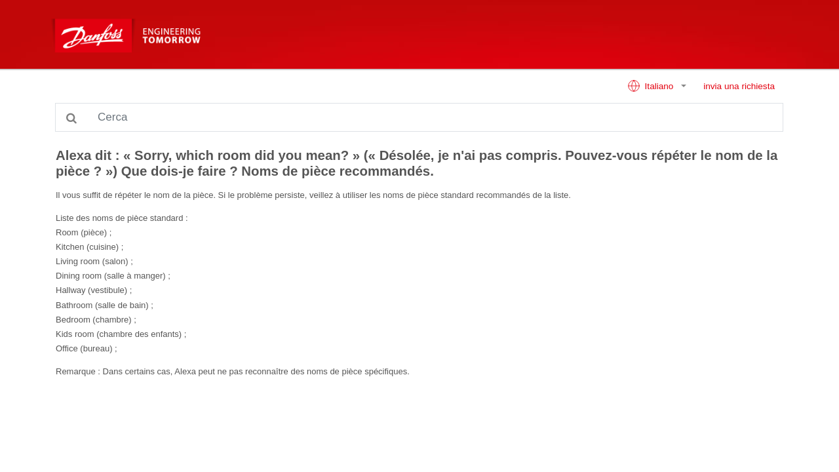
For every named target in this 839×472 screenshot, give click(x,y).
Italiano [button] (651, 85)
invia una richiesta (739, 86)
